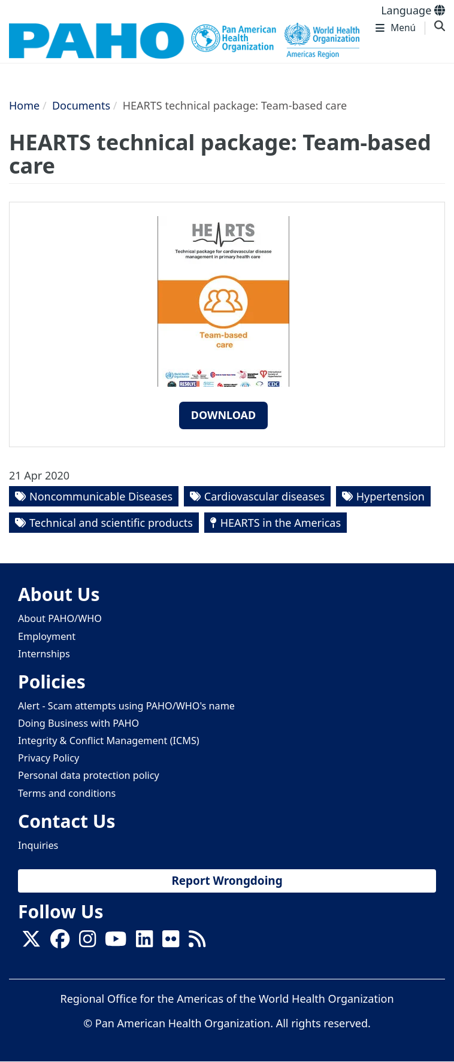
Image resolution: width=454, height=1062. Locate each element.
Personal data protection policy (88, 775)
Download (223, 415)
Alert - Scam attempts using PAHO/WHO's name (126, 705)
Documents (81, 105)
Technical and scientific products (111, 522)
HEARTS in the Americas (280, 522)
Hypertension (390, 496)
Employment (46, 636)
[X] (31, 942)
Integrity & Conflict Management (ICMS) (108, 740)
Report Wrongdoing (226, 880)
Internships (44, 653)
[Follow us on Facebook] (59, 942)
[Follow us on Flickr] (170, 942)
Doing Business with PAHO (78, 723)
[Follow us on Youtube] (115, 942)
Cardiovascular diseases (264, 496)
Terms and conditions (67, 793)
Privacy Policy (48, 757)
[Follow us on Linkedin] (144, 942)
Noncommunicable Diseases (100, 496)
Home (24, 105)
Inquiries (38, 845)
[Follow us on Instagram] (87, 942)
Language (413, 10)
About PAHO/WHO (60, 618)
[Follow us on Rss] (197, 942)
